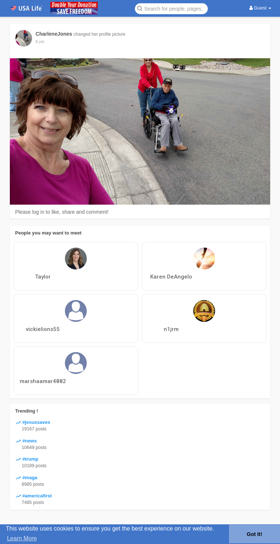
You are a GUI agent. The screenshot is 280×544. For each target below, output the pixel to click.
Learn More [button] (22, 538)
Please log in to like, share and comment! (62, 212)
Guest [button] (260, 8)
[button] (171, 8)
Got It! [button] (254, 534)
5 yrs (40, 41)
